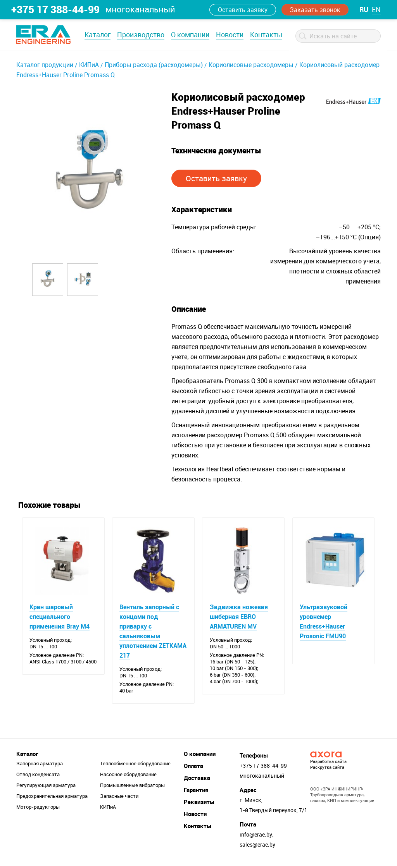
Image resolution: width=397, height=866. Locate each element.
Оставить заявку (243, 9)
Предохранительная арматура (52, 796)
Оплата (193, 766)
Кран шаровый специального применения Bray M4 (60, 617)
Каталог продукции (44, 64)
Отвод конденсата (38, 774)
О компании (190, 34)
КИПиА (89, 64)
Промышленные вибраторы (132, 785)
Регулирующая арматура (46, 785)
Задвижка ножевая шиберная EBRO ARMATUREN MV (239, 617)
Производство (140, 34)
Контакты (266, 34)
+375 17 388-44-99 (55, 9)
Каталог (97, 34)
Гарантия (196, 790)
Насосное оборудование (128, 774)
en (376, 9)
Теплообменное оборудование (135, 764)
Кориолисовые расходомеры (251, 64)
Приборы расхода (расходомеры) (154, 64)
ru (363, 9)
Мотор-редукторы (38, 807)
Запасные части (119, 796)
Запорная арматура (39, 764)
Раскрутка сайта (327, 768)
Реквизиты (199, 802)
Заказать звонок (315, 9)
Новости (229, 34)
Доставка (197, 778)
